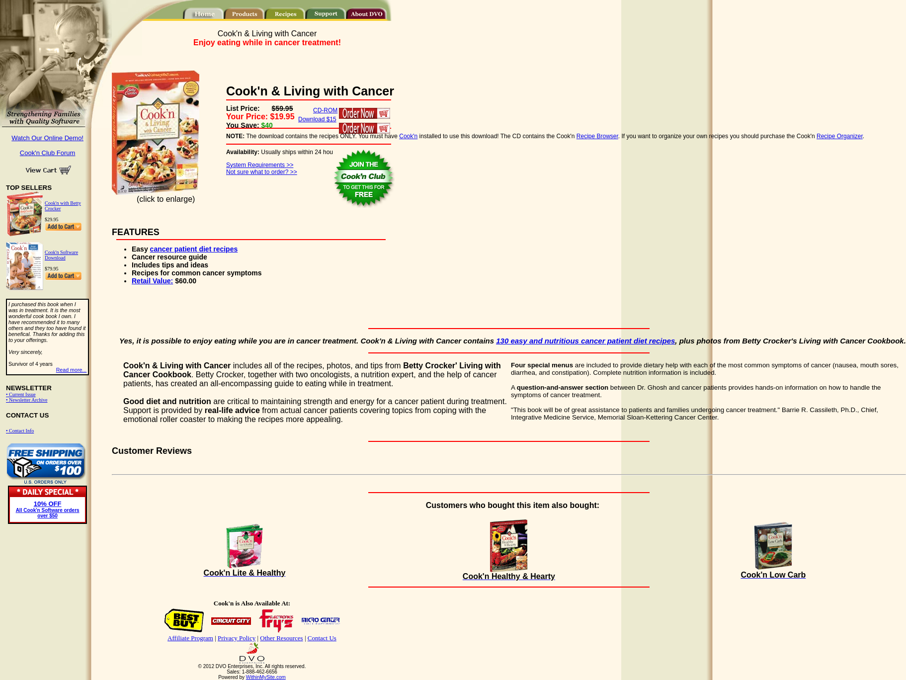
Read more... (71, 370)
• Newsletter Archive (26, 400)
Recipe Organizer (840, 136)
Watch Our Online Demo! (47, 138)
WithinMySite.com (266, 677)
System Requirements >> (259, 165)
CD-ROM (325, 110)
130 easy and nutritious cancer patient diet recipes (585, 341)
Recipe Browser (597, 136)
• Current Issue (21, 394)
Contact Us (322, 638)
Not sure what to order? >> (261, 172)
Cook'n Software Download (61, 255)
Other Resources (281, 638)
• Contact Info (20, 430)
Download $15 (317, 119)
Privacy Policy (236, 638)
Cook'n (408, 136)
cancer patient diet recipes (194, 249)
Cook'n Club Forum (48, 153)
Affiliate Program (190, 638)
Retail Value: (152, 281)
